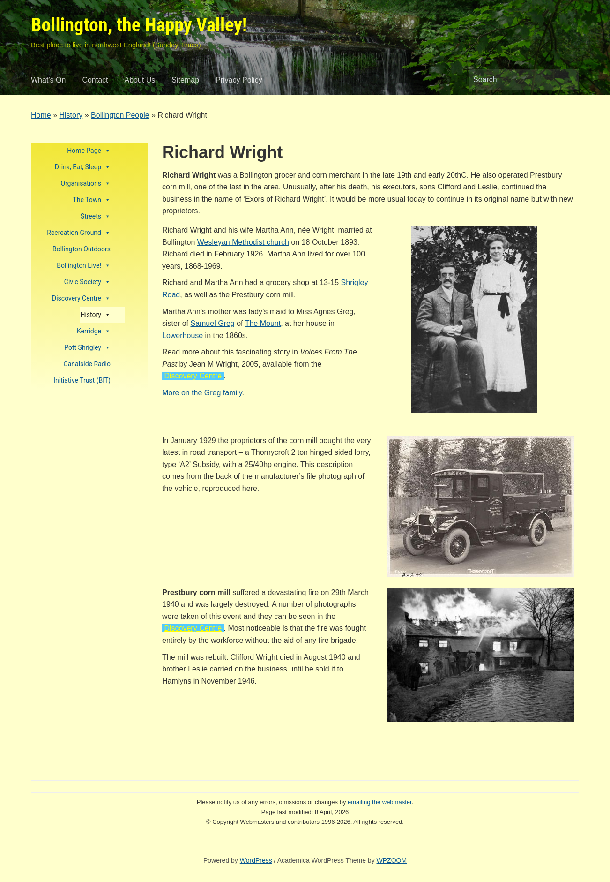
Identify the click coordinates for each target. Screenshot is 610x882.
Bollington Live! (84, 265)
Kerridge (94, 331)
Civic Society (87, 282)
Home (41, 115)
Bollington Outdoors (81, 249)
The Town (92, 200)
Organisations (85, 183)
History (70, 115)
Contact (95, 80)
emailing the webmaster (380, 802)
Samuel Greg (212, 323)
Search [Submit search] (567, 79)
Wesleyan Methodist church (243, 242)
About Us (140, 80)
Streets (96, 216)
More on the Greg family (202, 393)
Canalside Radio (87, 364)
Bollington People (120, 115)
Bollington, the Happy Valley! (139, 25)
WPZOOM (392, 860)
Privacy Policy (239, 80)
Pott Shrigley (87, 347)
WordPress (256, 860)
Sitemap (185, 80)
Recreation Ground (79, 233)
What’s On (48, 80)
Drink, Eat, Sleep (83, 167)
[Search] (515, 79)
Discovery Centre (81, 298)
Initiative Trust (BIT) (82, 380)
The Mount (263, 323)
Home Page (89, 151)
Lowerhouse (182, 335)
